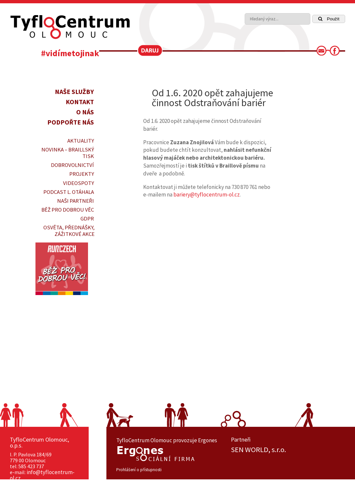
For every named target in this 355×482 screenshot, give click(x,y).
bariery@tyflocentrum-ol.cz (206, 194)
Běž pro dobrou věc (67, 209)
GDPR (87, 218)
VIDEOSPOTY (78, 183)
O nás (85, 112)
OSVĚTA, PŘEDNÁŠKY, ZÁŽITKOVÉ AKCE (69, 231)
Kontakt (80, 102)
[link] (323, 52)
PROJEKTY (81, 173)
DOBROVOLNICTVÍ (72, 165)
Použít (329, 18)
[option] (288, 450)
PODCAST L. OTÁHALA (68, 191)
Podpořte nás (70, 122)
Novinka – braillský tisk (67, 153)
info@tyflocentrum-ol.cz (42, 475)
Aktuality (80, 140)
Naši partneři (75, 200)
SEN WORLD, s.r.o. (258, 450)
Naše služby (74, 91)
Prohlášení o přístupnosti (139, 469)
